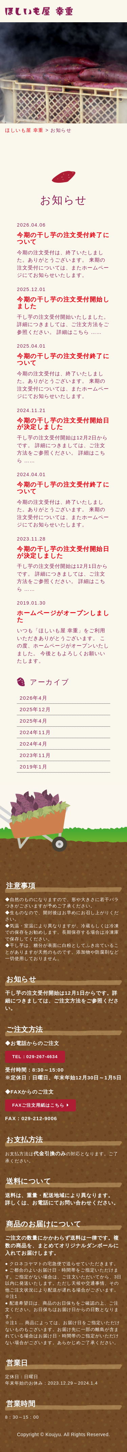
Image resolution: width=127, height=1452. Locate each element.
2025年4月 (33, 721)
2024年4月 (33, 744)
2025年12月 (35, 709)
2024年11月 (35, 732)
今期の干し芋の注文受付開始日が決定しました (63, 424)
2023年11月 (35, 755)
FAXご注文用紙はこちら (40, 1105)
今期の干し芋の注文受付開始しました (63, 303)
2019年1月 (33, 766)
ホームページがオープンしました (63, 616)
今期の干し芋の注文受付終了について (63, 238)
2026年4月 (33, 698)
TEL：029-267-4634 (35, 1056)
